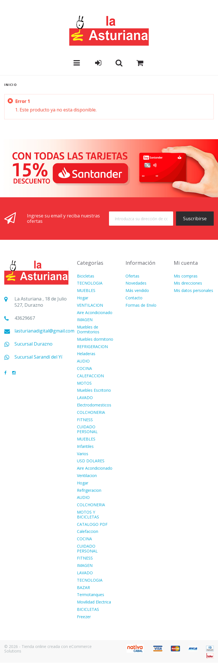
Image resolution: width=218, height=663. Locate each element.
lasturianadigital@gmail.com (44, 331)
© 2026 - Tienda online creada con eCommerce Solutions (48, 649)
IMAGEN (85, 319)
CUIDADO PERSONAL (87, 429)
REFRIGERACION (92, 346)
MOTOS (84, 383)
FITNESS (85, 420)
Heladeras (86, 353)
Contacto (133, 298)
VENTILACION (90, 305)
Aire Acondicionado (94, 312)
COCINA (84, 368)
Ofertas (132, 276)
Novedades (135, 283)
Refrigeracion (89, 490)
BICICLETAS (88, 609)
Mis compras (186, 276)
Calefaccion (87, 531)
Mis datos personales (193, 290)
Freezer (84, 617)
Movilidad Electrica (94, 602)
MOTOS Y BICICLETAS (88, 515)
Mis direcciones (188, 283)
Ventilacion (87, 475)
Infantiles (85, 446)
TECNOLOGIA (89, 283)
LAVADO (85, 397)
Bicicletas (85, 276)
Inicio (10, 84)
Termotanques (90, 594)
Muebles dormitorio (95, 339)
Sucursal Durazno (33, 344)
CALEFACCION (90, 376)
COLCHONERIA (91, 412)
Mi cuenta (186, 262)
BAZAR (83, 587)
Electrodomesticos (94, 405)
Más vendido (137, 290)
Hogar (82, 298)
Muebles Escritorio (94, 390)
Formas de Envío (140, 305)
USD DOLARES (90, 461)
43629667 (24, 318)
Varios (82, 454)
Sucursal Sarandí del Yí (38, 357)
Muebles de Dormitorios (88, 329)
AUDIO (83, 361)
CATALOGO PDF (92, 524)
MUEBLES (86, 290)
